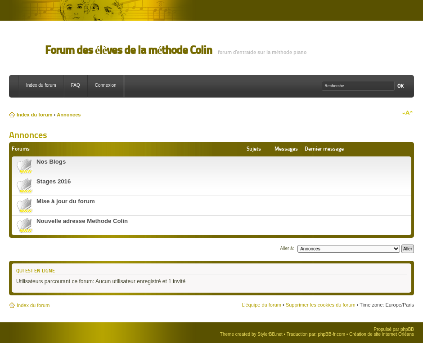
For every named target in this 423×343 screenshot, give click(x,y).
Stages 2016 (53, 181)
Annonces (69, 114)
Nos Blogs (51, 161)
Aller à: (287, 248)
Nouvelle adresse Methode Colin (82, 221)
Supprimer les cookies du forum (321, 304)
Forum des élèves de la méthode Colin (128, 50)
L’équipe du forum (261, 304)
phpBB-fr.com (331, 334)
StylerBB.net (270, 334)
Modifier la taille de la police (407, 113)
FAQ (75, 85)
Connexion (106, 85)
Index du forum (41, 85)
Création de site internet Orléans (381, 334)
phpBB (407, 329)
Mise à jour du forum (65, 201)
